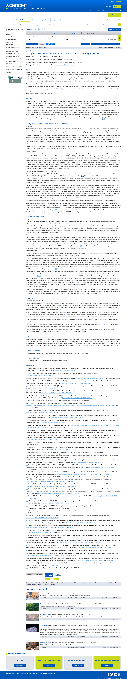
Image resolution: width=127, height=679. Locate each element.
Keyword (110, 36)
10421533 (76, 493)
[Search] (119, 19)
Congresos (55, 20)
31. (27, 520)
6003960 (73, 486)
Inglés (112, 1)
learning (40, 20)
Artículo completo (108, 47)
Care (37, 582)
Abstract (101, 47)
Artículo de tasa (96, 44)
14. (27, 430)
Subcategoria (54, 36)
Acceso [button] (108, 6)
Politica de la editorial (12, 56)
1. (26, 368)
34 (40, 276)
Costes (8, 34)
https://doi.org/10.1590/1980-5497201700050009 (75, 383)
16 (76, 160)
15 (40, 154)
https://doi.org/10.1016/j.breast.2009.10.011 (52, 422)
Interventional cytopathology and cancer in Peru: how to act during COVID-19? (71, 614)
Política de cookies (26, 673)
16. (27, 442)
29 (81, 246)
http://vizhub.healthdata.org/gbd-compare (91, 378)
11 (86, 139)
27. (27, 501)
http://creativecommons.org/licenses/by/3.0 (44, 89)
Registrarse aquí (20, 665)
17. (27, 447)
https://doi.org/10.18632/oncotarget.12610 (101, 467)
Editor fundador (11, 39)
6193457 (73, 555)
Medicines (70, 582)
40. (27, 563)
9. (26, 403)
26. (27, 496)
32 (38, 276)
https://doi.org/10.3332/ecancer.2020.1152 (76, 619)
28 (33, 244)
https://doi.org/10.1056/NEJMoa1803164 (41, 555)
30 (86, 248)
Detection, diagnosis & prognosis (82, 582)
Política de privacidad (49, 673)
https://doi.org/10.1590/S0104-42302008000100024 (67, 417)
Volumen (92, 36)
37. (27, 550)
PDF (115, 47)
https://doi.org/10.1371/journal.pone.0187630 (40, 481)
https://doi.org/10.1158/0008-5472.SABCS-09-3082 (42, 439)
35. (27, 540)
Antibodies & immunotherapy (112, 582)
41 (104, 324)
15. (27, 435)
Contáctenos (10, 44)
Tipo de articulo (73, 36)
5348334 (40, 469)
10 (70, 137)
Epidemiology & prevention (97, 582)
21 (60, 205)
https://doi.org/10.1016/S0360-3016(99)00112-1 (53, 493)
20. (27, 460)
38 (72, 284)
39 (60, 309)
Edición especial (90, 33)
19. (27, 455)
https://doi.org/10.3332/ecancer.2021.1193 (76, 597)
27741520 (29, 469)
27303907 (94, 474)
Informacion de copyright (14, 59)
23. (27, 477)
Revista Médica (25, 20)
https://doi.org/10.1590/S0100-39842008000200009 (42, 518)
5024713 (71, 527)
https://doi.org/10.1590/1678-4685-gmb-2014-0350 (70, 474)
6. (26, 391)
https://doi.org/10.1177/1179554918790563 (63, 449)
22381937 (64, 412)
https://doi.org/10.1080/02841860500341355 (55, 503)
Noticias (15, 20)
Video (33, 20)
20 (77, 198)
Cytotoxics (28, 584)
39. (27, 558)
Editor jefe (9, 42)
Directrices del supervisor (14, 69)
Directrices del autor (12, 53)
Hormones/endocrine (37, 584)
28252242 (60, 532)
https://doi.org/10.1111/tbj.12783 (41, 532)
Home (9, 20)
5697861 (73, 481)
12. (27, 420)
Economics (42, 582)
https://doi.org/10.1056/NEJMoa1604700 (39, 527)
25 (37, 228)
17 (50, 182)
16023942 (33, 498)
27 (111, 239)
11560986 (55, 565)
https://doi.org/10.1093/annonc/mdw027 (45, 388)
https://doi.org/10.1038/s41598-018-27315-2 (40, 486)
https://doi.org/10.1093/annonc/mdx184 (87, 547)
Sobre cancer (78, 665)
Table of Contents (31, 44)
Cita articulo (85, 44)
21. (27, 465)
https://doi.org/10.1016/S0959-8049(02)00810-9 (75, 542)
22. (27, 472)
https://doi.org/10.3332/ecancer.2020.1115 (76, 636)
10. (27, 410)
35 (76, 282)
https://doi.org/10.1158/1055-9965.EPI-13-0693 (77, 398)
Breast (33, 582)
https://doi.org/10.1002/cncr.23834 (91, 560)
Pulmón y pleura (36, 25)
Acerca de (63, 20)
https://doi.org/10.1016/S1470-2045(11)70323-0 (41, 412)
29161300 (61, 481)
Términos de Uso (37, 673)
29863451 (62, 555)
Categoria (35, 36)
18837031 (109, 560)
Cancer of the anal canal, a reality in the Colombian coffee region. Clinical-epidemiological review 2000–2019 (74, 603)
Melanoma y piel (73, 25)
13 (27, 143)
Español (118, 1)
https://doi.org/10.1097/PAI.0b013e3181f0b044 (88, 462)
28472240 (107, 547)
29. (27, 508)
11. (27, 415)
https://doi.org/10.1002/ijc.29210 (65, 370)
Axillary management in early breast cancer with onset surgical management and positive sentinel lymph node (72, 593)
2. (26, 373)
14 (71, 148)
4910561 (106, 474)
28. (27, 506)
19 (118, 189)
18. (27, 452)
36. (27, 545)
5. (26, 386)
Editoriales (73, 33)
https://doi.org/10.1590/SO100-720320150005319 (56, 393)
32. (27, 525)
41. (27, 568)
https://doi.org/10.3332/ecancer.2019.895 (36, 47)
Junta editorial (10, 37)
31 (56, 269)
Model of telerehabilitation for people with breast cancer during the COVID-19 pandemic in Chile (75, 642)
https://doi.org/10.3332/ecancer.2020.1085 (76, 647)
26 (39, 228)
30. (27, 515)
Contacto (9, 673)
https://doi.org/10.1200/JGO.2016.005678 (82, 523)
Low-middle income (62, 582)
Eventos (47, 20)
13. (27, 425)
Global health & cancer (51, 582)
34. (27, 535)
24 (56, 210)
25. (27, 489)
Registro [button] (116, 6)
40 (65, 314)
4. (26, 381)
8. (26, 400)
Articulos (56, 33)
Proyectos (16, 673)
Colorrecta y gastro (55, 25)
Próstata (21, 25)
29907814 (61, 486)
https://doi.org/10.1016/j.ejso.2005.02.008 (105, 496)
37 (78, 282)
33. (27, 530)
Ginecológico (107, 25)
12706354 (97, 542)
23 (62, 205)
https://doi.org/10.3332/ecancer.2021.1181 (76, 608)
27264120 (59, 527)
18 (27, 189)
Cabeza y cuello (90, 25)
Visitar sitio (49, 665)
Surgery (53, 584)
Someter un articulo (12, 51)
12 (88, 139)
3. (26, 378)
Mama (9, 25)
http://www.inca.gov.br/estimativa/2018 (38, 375)
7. (26, 396)
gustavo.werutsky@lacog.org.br (64, 65)
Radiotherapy (47, 584)
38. (27, 553)
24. (27, 484)
